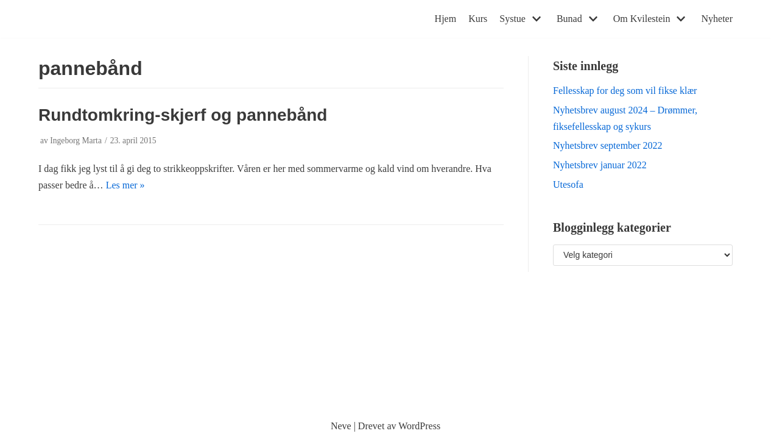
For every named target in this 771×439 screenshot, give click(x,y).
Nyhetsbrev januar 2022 (600, 165)
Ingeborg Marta (76, 140)
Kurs (477, 18)
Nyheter (717, 18)
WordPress (419, 426)
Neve (341, 426)
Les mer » (125, 185)
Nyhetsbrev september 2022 (608, 145)
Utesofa (568, 184)
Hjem (446, 18)
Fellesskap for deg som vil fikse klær (625, 90)
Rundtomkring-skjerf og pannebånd (182, 114)
